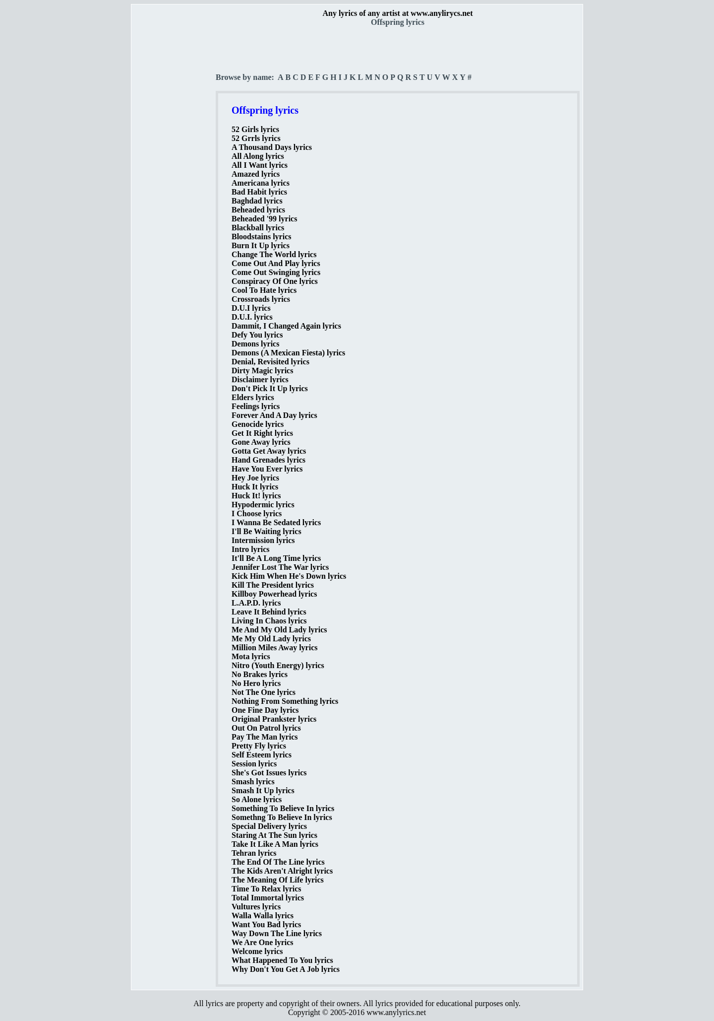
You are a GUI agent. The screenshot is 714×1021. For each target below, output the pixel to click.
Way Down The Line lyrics (277, 933)
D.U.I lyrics (251, 308)
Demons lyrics (255, 344)
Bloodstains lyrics (261, 236)
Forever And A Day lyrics (274, 415)
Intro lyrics (251, 549)
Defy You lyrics (257, 335)
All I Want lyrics (260, 165)
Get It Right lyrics (262, 433)
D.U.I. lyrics (252, 317)
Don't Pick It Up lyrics (270, 388)
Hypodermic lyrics (263, 504)
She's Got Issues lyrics (269, 772)
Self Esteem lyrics (262, 754)
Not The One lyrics (264, 692)
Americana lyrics (261, 183)
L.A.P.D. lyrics (256, 603)
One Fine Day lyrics (265, 710)
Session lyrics (254, 763)
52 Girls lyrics (255, 129)
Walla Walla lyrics (263, 915)
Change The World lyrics (274, 254)
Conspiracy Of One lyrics (275, 281)
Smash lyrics (253, 781)
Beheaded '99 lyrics (264, 218)
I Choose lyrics (257, 513)
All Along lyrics (258, 156)
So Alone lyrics (257, 799)
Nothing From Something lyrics (285, 701)
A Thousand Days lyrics (272, 147)
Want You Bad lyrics (266, 924)
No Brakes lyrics (260, 674)
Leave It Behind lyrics (269, 612)
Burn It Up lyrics (261, 245)
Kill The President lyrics (273, 585)
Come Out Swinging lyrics (276, 272)
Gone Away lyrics (261, 442)
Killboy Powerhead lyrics (274, 594)
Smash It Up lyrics (263, 790)
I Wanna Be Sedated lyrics (276, 522)
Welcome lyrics (257, 951)
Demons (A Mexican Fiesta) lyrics (288, 352)
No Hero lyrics (256, 683)
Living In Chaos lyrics (269, 620)
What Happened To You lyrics (282, 960)
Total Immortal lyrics (268, 897)
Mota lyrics (251, 656)
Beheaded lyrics (258, 209)
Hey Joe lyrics (255, 478)
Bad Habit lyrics (259, 192)
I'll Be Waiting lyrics (266, 531)
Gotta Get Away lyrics (269, 451)
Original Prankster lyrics (274, 719)
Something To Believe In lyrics (283, 808)
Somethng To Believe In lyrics (282, 817)
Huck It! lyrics (256, 495)
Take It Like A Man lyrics (275, 844)
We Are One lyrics (263, 942)
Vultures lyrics (256, 906)
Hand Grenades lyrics (268, 460)
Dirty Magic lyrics (262, 370)
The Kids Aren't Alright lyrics (282, 871)
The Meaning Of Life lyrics (278, 880)
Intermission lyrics (263, 540)
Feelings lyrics (256, 406)
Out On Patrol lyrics (266, 728)
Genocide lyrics (258, 424)
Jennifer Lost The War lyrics (280, 567)
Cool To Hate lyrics (264, 290)
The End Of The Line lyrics (278, 862)
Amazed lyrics (256, 174)
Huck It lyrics (255, 486)
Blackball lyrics (258, 227)
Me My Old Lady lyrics (271, 638)
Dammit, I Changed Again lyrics (286, 326)
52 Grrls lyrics (256, 138)
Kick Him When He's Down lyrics (289, 576)
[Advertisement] (174, 174)
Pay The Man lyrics (265, 737)
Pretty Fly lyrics (259, 746)
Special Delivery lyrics (269, 826)
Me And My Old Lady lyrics (279, 629)
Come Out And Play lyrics (276, 263)
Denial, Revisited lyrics (270, 361)
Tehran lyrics (254, 853)
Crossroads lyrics (261, 299)
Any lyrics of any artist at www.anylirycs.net (397, 13)
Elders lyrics (253, 397)
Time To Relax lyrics (266, 889)
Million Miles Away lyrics (274, 647)
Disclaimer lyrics (260, 379)
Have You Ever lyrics (267, 469)
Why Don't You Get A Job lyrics (286, 969)
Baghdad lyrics (257, 201)
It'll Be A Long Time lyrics (276, 558)
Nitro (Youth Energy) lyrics (278, 665)
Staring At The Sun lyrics (274, 835)
